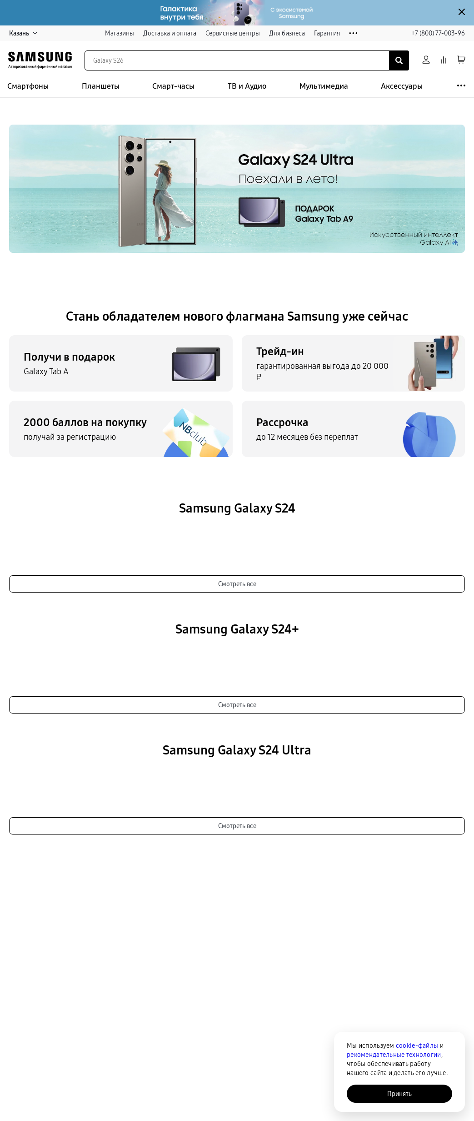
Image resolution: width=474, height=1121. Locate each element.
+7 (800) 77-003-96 (438, 33)
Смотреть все (237, 584)
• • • (353, 33)
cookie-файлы (417, 1045)
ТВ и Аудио (247, 86)
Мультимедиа (323, 86)
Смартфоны (28, 86)
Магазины (119, 33)
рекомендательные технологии (394, 1055)
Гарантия (327, 33)
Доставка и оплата (169, 33)
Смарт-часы (173, 86)
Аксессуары (402, 86)
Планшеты (101, 86)
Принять (399, 1094)
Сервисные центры (232, 33)
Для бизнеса (287, 33)
